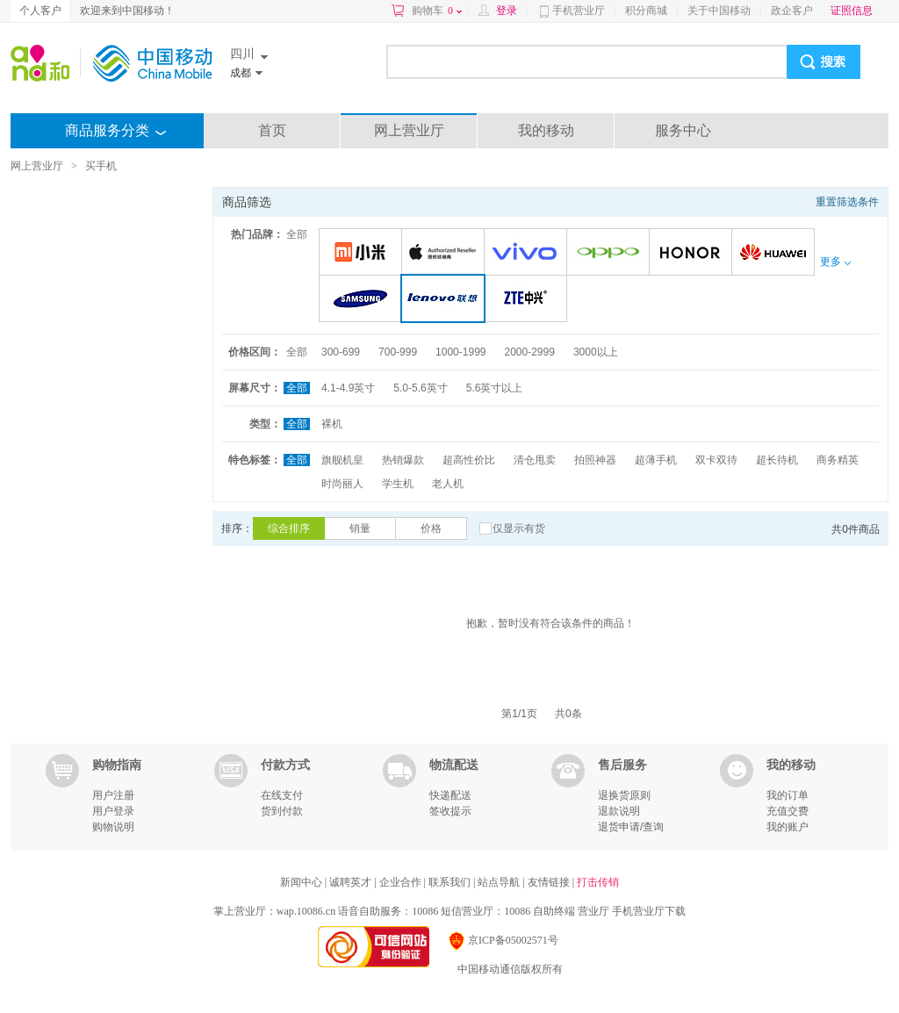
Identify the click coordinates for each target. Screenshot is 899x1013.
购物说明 (113, 827)
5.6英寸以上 (494, 388)
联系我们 (450, 882)
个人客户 (40, 10)
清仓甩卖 (535, 460)
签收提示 (450, 811)
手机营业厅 (578, 10)
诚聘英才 (351, 882)
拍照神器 (595, 460)
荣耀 (693, 253)
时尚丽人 (342, 484)
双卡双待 (716, 460)
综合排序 (289, 528)
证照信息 (852, 10)
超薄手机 (656, 460)
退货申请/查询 (631, 827)
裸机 (331, 424)
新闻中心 (302, 882)
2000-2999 (529, 352)
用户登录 (113, 811)
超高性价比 (468, 460)
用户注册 (113, 795)
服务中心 (683, 130)
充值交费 (787, 811)
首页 (272, 130)
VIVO (528, 253)
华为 (775, 253)
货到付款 (282, 811)
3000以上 (595, 352)
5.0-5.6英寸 (420, 388)
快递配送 (450, 795)
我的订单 (787, 795)
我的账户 (787, 827)
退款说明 (619, 811)
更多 (835, 261)
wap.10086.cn (306, 911)
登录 (506, 10)
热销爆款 (403, 460)
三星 (363, 299)
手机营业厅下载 (649, 911)
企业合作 (401, 882)
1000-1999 (460, 352)
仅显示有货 (519, 528)
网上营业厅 (409, 130)
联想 (446, 299)
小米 (363, 253)
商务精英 (837, 460)
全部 (296, 234)
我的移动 (546, 130)
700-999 (397, 352)
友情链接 (550, 882)
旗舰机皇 (342, 460)
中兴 (528, 299)
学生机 (398, 484)
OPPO (610, 253)
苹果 (445, 253)
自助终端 (554, 911)
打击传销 (598, 882)
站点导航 (500, 882)
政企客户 (792, 10)
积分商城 (646, 10)
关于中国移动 (719, 10)
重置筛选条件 (847, 202)
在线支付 (282, 795)
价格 (431, 528)
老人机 (448, 484)
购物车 (437, 10)
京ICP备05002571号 (502, 940)
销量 (359, 528)
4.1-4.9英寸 (348, 388)
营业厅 (593, 911)
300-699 (340, 352)
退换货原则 (624, 795)
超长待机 (777, 460)
